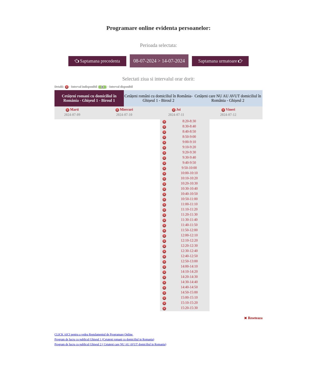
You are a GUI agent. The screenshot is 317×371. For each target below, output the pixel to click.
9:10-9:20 (189, 147)
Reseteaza (253, 318)
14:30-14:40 (189, 282)
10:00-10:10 (189, 173)
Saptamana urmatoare (220, 61)
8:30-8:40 (189, 126)
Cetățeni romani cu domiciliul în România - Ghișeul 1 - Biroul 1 (89, 98)
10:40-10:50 (189, 194)
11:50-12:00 (189, 230)
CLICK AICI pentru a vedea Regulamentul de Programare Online (93, 334)
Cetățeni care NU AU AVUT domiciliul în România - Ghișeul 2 (228, 98)
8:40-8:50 (189, 131)
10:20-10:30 (189, 183)
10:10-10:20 (189, 178)
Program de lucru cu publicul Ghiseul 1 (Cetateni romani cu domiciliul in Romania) (104, 339)
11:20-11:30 (189, 214)
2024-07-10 (124, 115)
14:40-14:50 (189, 287)
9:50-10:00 (189, 168)
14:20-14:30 (189, 277)
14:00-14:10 (189, 266)
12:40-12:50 (189, 256)
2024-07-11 (176, 115)
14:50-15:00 (189, 292)
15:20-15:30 (189, 308)
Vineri (230, 109)
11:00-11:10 (189, 204)
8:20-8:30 (189, 121)
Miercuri (126, 109)
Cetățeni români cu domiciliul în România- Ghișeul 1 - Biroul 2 (158, 98)
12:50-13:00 (189, 261)
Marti (74, 109)
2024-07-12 (228, 115)
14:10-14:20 (189, 271)
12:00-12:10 (189, 235)
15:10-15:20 (189, 303)
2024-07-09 (72, 115)
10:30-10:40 (189, 188)
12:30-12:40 (189, 251)
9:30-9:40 (189, 157)
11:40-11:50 (189, 225)
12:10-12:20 (189, 240)
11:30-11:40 (189, 220)
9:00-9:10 (189, 142)
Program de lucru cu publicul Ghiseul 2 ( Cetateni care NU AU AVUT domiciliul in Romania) (110, 344)
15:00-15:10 (189, 297)
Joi (178, 109)
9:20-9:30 (189, 152)
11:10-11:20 (189, 209)
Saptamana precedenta (97, 61)
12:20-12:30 (189, 245)
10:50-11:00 (189, 199)
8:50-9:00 (189, 137)
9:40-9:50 (189, 163)
